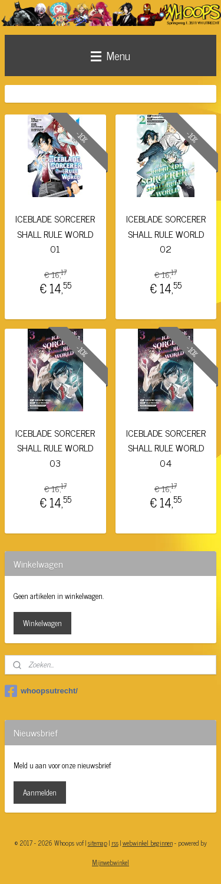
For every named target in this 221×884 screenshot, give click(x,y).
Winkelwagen (42, 623)
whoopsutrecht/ (41, 691)
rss (114, 842)
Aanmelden (40, 792)
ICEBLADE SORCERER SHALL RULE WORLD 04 (166, 447)
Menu (110, 55)
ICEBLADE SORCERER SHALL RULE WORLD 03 (55, 447)
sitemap (97, 842)
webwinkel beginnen (148, 842)
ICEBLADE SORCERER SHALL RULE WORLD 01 (55, 233)
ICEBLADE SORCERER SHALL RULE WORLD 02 (166, 233)
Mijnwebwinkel (110, 862)
